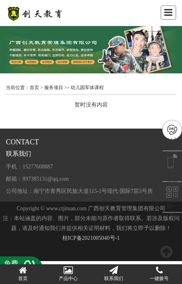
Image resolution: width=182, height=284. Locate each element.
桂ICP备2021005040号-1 (91, 238)
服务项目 (53, 87)
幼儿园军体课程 (87, 87)
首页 (34, 87)
